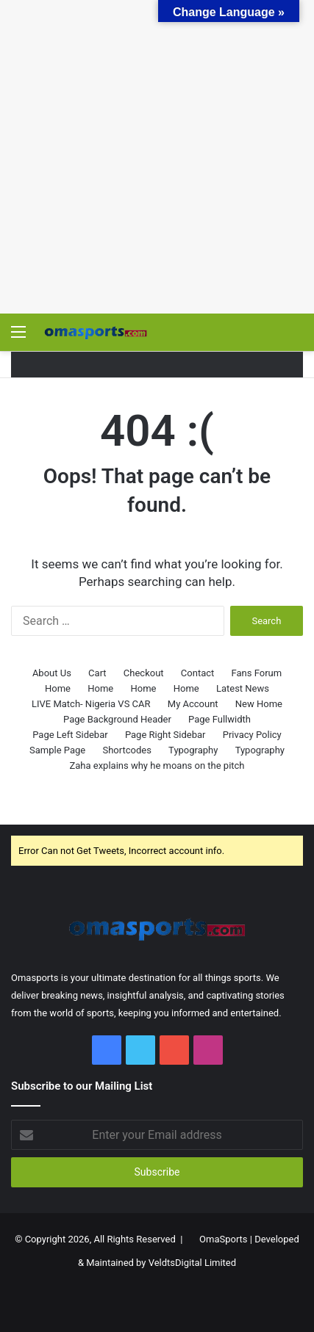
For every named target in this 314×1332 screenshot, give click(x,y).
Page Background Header (117, 719)
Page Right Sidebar (165, 734)
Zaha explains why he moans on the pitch (156, 765)
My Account (193, 703)
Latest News (242, 688)
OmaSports (223, 1239)
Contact (197, 672)
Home (58, 688)
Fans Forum (257, 672)
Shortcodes (126, 750)
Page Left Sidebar (69, 734)
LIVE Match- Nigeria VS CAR (91, 703)
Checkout (144, 672)
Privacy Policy (252, 734)
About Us (51, 672)
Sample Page (57, 750)
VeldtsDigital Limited (192, 1262)
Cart (97, 672)
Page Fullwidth (219, 719)
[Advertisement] (157, 157)
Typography (193, 750)
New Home (258, 703)
